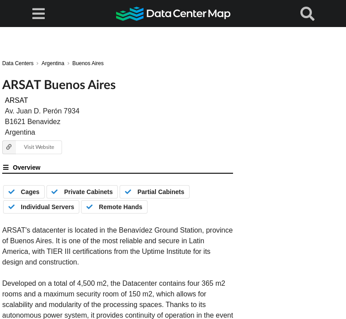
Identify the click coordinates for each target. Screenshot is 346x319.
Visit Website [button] (28, 147)
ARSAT (16, 100)
